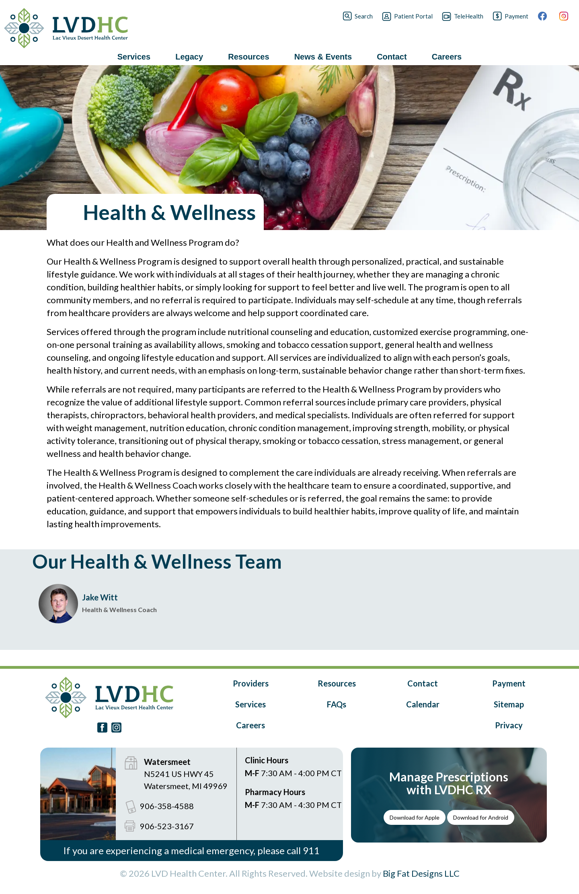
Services (250, 704)
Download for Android (480, 817)
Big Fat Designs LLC (421, 873)
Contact (422, 683)
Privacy (509, 725)
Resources (337, 683)
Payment (509, 683)
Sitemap (509, 704)
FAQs (336, 704)
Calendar (422, 704)
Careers (250, 725)
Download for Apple (414, 817)
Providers (251, 683)
